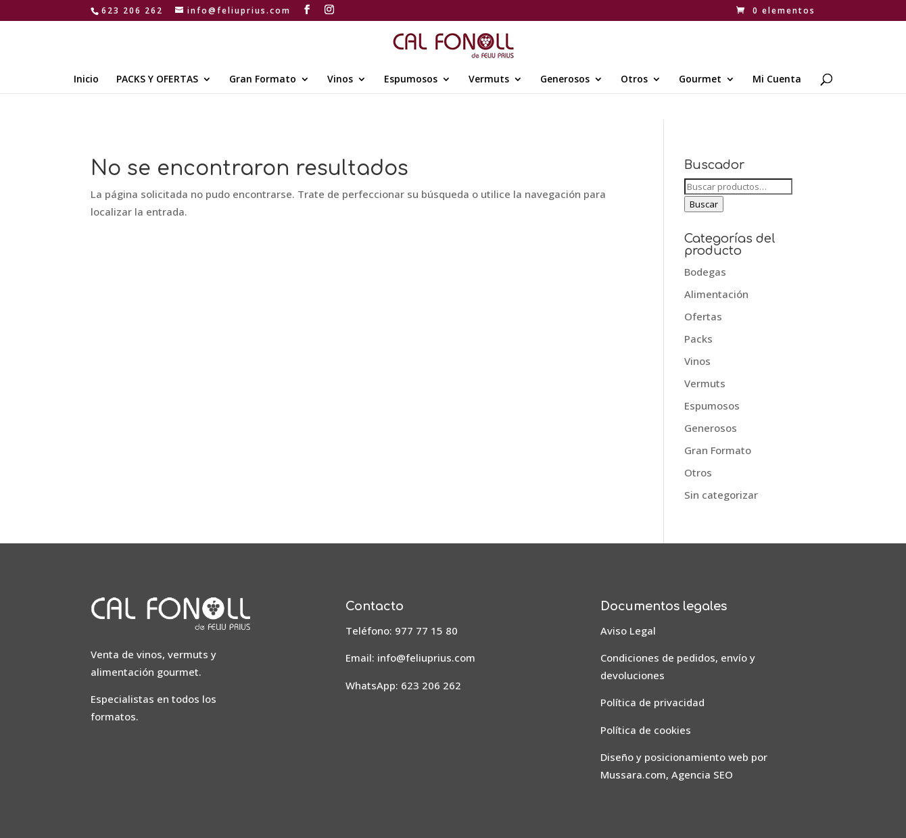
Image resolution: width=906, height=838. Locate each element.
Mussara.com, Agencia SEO (666, 774)
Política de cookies (645, 730)
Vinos (340, 79)
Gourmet (700, 79)
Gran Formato (262, 79)
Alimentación (716, 294)
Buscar (704, 204)
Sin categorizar (721, 494)
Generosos (565, 79)
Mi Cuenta (777, 79)
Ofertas (703, 316)
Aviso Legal (628, 630)
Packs (698, 338)
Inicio (86, 79)
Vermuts (489, 79)
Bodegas (705, 271)
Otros (634, 79)
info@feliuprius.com (426, 657)
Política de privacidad (652, 702)
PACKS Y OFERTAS (157, 79)
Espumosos (410, 79)
